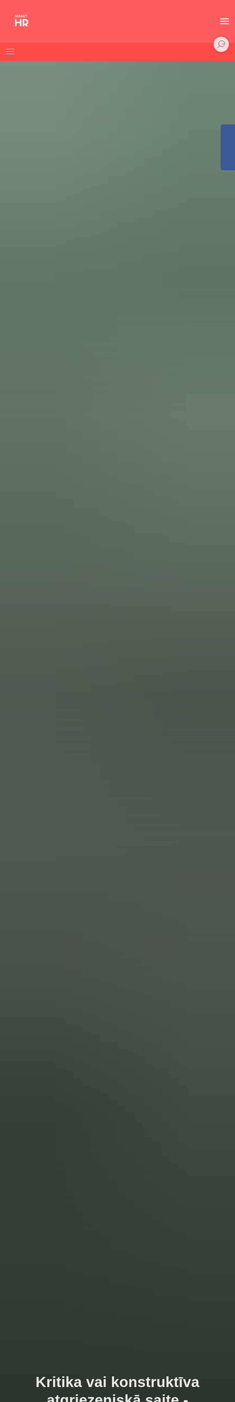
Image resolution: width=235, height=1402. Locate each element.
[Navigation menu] (224, 21)
